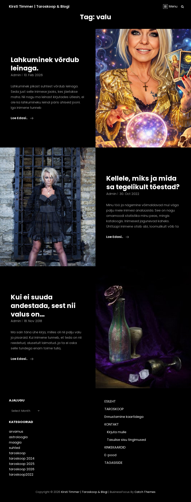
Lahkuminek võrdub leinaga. (45, 64)
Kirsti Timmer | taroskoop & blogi (39, 6)
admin (16, 75)
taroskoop (17, 453)
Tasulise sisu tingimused (126, 439)
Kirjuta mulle (116, 432)
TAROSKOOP (114, 409)
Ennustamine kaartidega (123, 416)
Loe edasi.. (22, 118)
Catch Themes (144, 492)
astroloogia (18, 437)
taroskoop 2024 (22, 458)
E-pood (110, 455)
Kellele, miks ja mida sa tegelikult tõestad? (143, 183)
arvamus (16, 431)
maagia (15, 442)
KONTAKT (111, 424)
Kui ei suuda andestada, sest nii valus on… (43, 305)
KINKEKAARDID (115, 447)
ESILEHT (110, 401)
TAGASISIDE (113, 462)
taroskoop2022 (21, 474)
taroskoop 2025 (22, 464)
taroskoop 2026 (21, 469)
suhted (14, 447)
